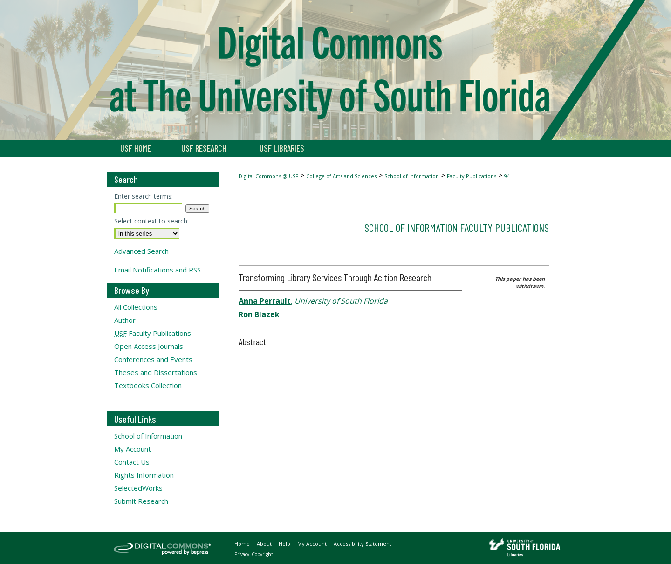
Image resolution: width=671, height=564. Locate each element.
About (265, 543)
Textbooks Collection (148, 385)
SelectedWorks (138, 488)
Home (242, 543)
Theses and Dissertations (155, 372)
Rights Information (144, 475)
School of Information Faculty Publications (456, 227)
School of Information (411, 176)
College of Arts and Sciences (341, 176)
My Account (132, 448)
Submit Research (141, 501)
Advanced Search (141, 251)
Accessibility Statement (362, 543)
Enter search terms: (143, 196)
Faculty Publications (471, 176)
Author (125, 320)
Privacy (242, 554)
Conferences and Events (153, 359)
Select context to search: (151, 220)
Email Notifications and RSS (157, 269)
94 (507, 176)
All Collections (135, 307)
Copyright (262, 554)
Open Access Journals (148, 346)
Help (285, 543)
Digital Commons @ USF (268, 176)
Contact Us (132, 462)
